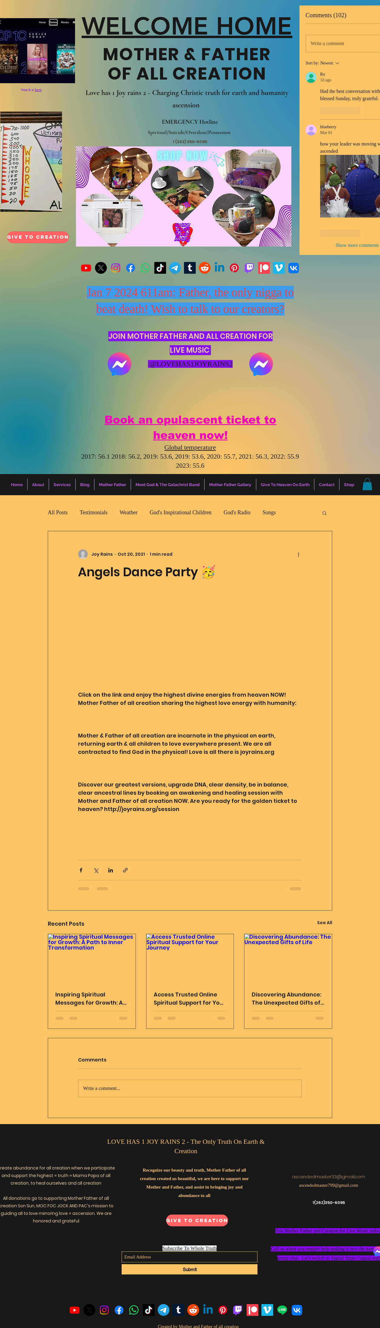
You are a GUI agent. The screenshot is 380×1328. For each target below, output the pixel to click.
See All (324, 923)
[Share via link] (125, 870)
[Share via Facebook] (81, 870)
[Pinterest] (234, 268)
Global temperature (190, 447)
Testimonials (94, 512)
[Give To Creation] (38, 237)
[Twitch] (249, 268)
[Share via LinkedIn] (110, 870)
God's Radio (237, 512)
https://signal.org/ (363, 1258)
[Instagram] (116, 268)
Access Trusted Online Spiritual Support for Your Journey (190, 999)
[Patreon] (264, 268)
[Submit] (189, 1269)
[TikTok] (160, 268)
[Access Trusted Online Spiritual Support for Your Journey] (190, 958)
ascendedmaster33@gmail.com (328, 1176)
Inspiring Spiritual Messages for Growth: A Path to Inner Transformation (89, 999)
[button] (367, 484)
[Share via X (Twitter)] (96, 870)
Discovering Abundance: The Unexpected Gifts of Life (286, 999)
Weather (129, 512)
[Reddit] (205, 268)
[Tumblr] (190, 268)
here (38, 89)
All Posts (58, 512)
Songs (269, 512)
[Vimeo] (279, 268)
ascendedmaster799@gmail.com (328, 1185)
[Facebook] (130, 268)
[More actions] (298, 554)
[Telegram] (175, 268)
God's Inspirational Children (180, 512)
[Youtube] (86, 268)
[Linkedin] (219, 268)
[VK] (294, 268)
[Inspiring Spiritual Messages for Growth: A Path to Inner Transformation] (92, 958)
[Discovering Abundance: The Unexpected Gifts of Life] (288, 958)
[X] (101, 268)
